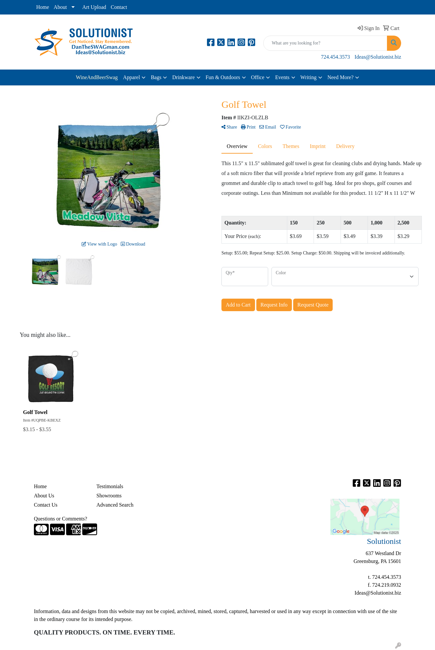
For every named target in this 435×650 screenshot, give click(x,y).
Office (258, 77)
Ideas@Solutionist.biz (378, 57)
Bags (156, 77)
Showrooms (108, 495)
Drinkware (183, 77)
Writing (308, 77)
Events (282, 77)
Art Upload (94, 7)
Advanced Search (114, 505)
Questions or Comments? (60, 518)
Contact (119, 7)
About (60, 7)
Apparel (131, 77)
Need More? (340, 77)
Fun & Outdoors (223, 77)
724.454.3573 (335, 57)
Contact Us (46, 505)
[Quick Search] (325, 43)
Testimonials (109, 486)
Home (42, 7)
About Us (44, 495)
